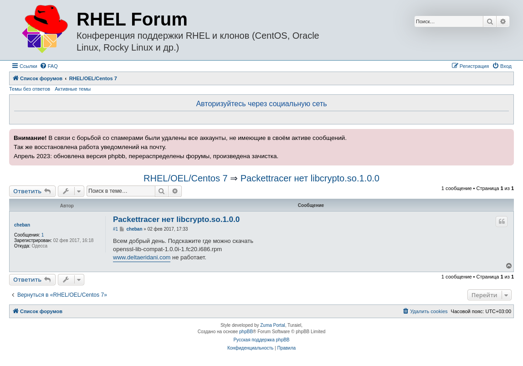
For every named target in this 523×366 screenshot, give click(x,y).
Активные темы (73, 89)
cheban (22, 224)
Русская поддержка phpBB (261, 339)
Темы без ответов (29, 89)
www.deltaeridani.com (141, 257)
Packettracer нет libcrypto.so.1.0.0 (310, 178)
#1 (115, 229)
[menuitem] (49, 66)
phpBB (246, 331)
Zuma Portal (272, 325)
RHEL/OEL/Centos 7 (186, 178)
